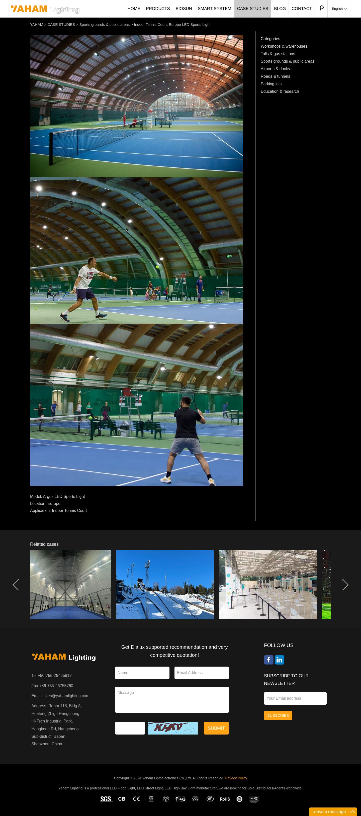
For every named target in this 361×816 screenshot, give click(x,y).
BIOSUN (184, 8)
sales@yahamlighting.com (66, 696)
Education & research (280, 91)
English (339, 9)
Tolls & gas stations (278, 54)
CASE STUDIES (252, 8)
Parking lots (271, 84)
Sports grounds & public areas (104, 24)
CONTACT (302, 8)
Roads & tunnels (275, 76)
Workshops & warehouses (284, 46)
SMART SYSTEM (214, 8)
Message (172, 700)
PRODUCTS (158, 8)
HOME (133, 8)
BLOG (280, 8)
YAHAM (36, 24)
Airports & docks (275, 69)
